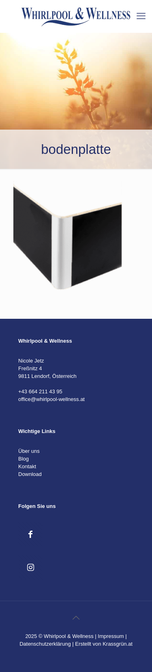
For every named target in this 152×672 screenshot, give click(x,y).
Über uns (29, 451)
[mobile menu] (141, 16)
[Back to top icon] (76, 617)
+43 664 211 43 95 (40, 391)
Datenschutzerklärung (45, 644)
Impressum (111, 636)
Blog (23, 459)
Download (30, 474)
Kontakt (27, 466)
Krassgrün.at (118, 644)
